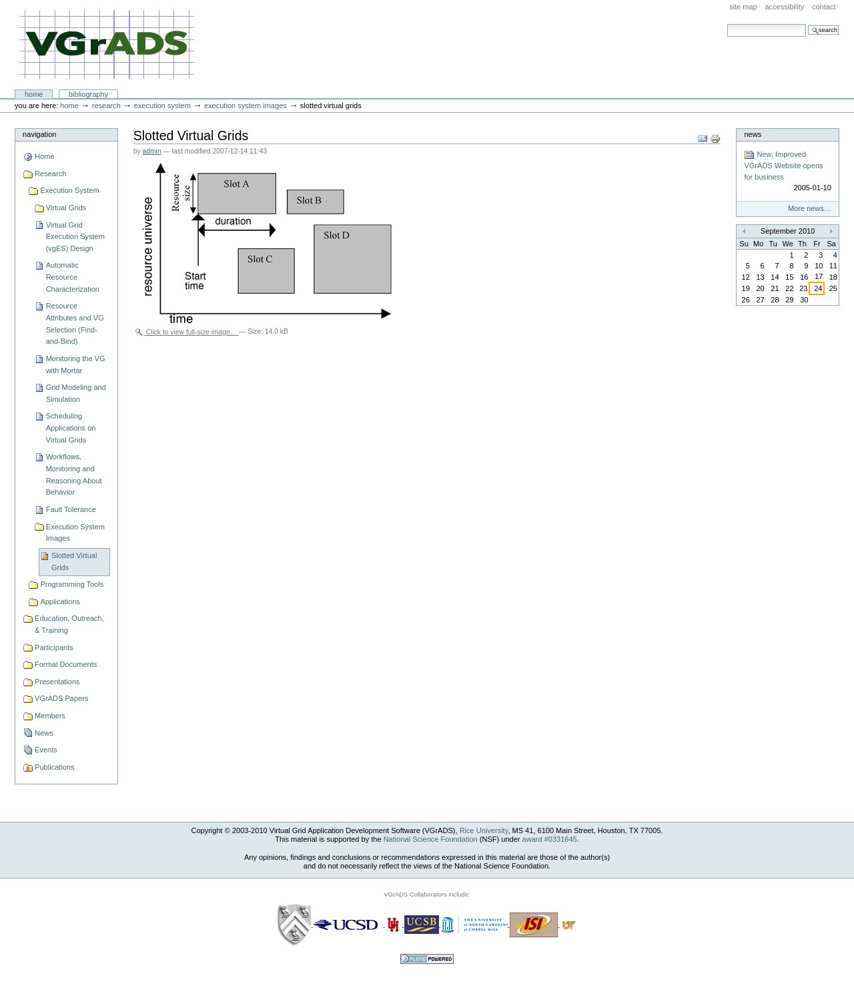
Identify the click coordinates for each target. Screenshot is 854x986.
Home (34, 94)
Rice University (484, 830)
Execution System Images (245, 105)
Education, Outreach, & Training (69, 624)
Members (50, 716)
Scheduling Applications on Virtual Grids (71, 427)
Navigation (39, 134)
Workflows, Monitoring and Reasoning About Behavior (74, 474)
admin (152, 151)
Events (46, 750)
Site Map (743, 7)
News (44, 733)
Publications (54, 767)
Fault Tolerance (71, 509)
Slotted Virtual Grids (74, 561)
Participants (54, 648)
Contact (824, 7)
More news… (809, 208)
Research (106, 105)
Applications (59, 601)
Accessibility (784, 7)
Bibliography (89, 94)
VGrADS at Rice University (106, 45)
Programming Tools (71, 584)
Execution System (162, 105)
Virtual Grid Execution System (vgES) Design (75, 236)
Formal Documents (66, 664)
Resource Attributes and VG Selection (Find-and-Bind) (75, 323)
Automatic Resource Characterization (72, 276)
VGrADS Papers (61, 698)
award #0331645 (549, 839)
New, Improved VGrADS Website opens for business (787, 172)
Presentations (57, 682)
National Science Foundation (431, 839)
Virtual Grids (66, 208)
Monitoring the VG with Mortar (75, 364)
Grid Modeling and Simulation (76, 393)
